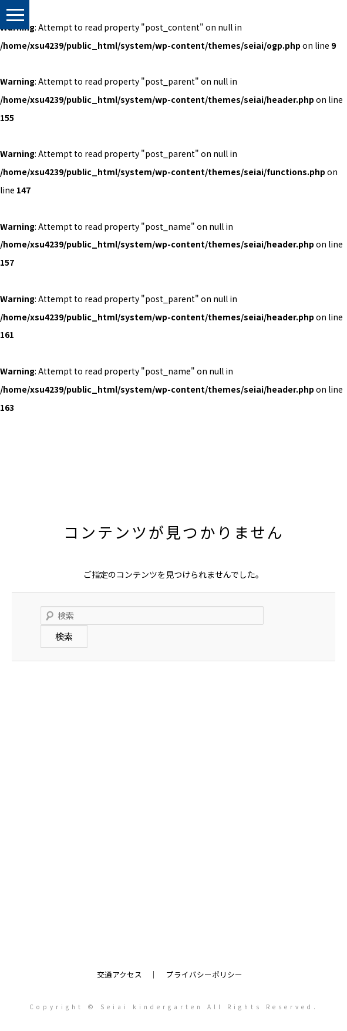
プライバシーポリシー (204, 974)
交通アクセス (119, 974)
